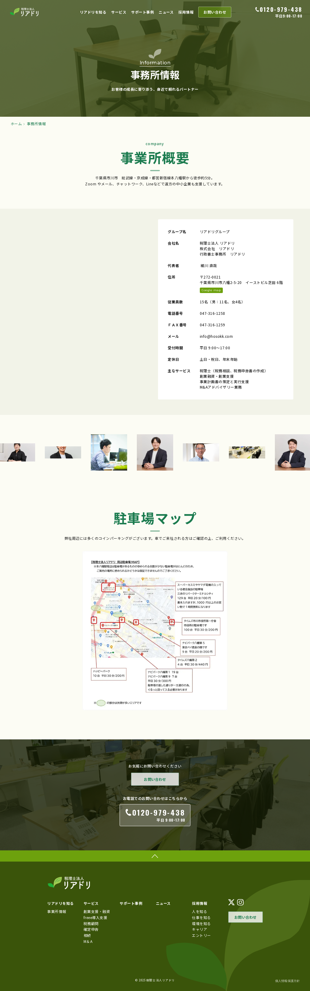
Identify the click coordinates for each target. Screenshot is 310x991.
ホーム (16, 124)
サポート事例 (142, 12)
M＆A (88, 941)
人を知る (199, 911)
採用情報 (185, 12)
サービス (118, 12)
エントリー (201, 935)
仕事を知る (201, 917)
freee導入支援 (95, 917)
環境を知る (201, 923)
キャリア (199, 929)
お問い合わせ (214, 12)
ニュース (166, 12)
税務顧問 (91, 923)
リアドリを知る (93, 12)
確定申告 (91, 929)
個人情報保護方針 (287, 981)
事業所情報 (56, 911)
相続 (87, 935)
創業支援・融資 (97, 911)
